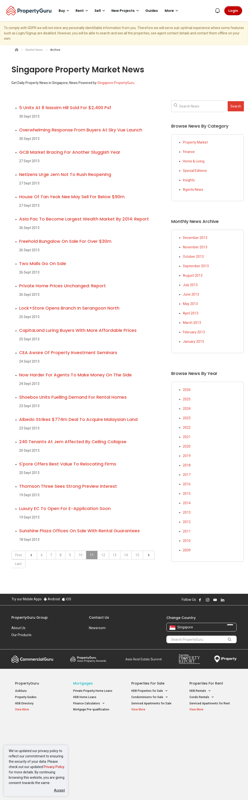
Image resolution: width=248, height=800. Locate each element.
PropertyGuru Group (29, 617)
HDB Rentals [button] (200, 690)
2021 (187, 437)
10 (80, 555)
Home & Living (193, 161)
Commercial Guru (32, 659)
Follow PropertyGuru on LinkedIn (222, 600)
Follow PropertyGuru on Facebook (200, 600)
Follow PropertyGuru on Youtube (215, 600)
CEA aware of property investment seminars (68, 353)
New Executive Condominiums (35, 739)
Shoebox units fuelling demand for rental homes (73, 397)
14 (126, 555)
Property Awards (88, 659)
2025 (187, 399)
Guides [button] (151, 10)
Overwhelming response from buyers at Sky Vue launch (80, 130)
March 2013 (192, 323)
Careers (17, 642)
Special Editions (195, 171)
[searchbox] (207, 106)
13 (114, 555)
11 (92, 555)
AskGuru (21, 691)
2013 (187, 512)
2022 (187, 427)
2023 (187, 418)
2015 (187, 493)
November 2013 (195, 247)
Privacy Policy (54, 767)
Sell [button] (100, 11)
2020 (187, 446)
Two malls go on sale (42, 263)
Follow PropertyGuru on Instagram (207, 600)
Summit (143, 659)
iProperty (225, 659)
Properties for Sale (147, 683)
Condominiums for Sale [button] (149, 697)
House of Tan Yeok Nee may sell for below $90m (71, 197)
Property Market (195, 142)
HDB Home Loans (84, 697)
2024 (187, 409)
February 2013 (194, 332)
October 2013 (193, 257)
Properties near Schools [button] (150, 744)
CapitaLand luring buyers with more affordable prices (78, 330)
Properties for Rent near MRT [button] (92, 752)
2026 (187, 390)
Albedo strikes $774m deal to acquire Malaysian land (78, 419)
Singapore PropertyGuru (115, 83)
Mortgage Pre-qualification (91, 709)
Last (18, 564)
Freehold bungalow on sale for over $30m (65, 241)
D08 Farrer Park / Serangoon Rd (210, 760)
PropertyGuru (27, 683)
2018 (187, 465)
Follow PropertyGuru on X (229, 600)
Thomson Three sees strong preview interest (68, 486)
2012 (187, 522)
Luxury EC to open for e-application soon (65, 508)
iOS (66, 599)
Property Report (189, 659)
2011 (187, 531)
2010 (187, 541)
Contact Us (99, 617)
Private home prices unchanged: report (62, 286)
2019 (187, 456)
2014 (187, 503)
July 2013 (190, 285)
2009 (187, 550)
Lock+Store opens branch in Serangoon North (69, 308)
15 (137, 555)
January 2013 (193, 341)
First (18, 555)
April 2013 (190, 313)
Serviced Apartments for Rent (209, 703)
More (172, 11)
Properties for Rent (206, 683)
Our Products (21, 635)
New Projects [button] (125, 11)
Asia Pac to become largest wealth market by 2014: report (84, 219)
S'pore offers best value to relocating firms (67, 464)
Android (52, 599)
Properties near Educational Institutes (150, 728)
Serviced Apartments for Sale (151, 703)
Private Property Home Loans (92, 691)
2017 (187, 475)
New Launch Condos (29, 733)
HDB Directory (24, 703)
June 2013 (191, 294)
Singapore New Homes (35, 725)
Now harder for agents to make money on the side (75, 375)
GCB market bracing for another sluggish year (69, 152)
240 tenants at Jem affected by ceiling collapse (72, 442)
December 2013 (195, 238)
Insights (189, 180)
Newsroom (97, 628)
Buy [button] (65, 11)
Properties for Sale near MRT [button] (92, 741)
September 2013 (196, 266)
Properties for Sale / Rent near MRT (91, 728)
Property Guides (26, 697)
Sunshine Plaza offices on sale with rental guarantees (79, 531)
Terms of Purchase (123, 789)
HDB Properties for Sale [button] (149, 690)
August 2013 (192, 275)
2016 (187, 484)
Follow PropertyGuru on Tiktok (235, 600)
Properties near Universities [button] (152, 738)
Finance (189, 152)
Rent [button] (83, 11)
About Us (18, 628)
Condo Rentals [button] (201, 697)
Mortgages (83, 683)
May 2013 (190, 304)
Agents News (193, 189)
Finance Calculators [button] (89, 703)
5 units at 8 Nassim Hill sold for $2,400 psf (65, 108)
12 (103, 555)
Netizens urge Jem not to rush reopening (65, 174)
